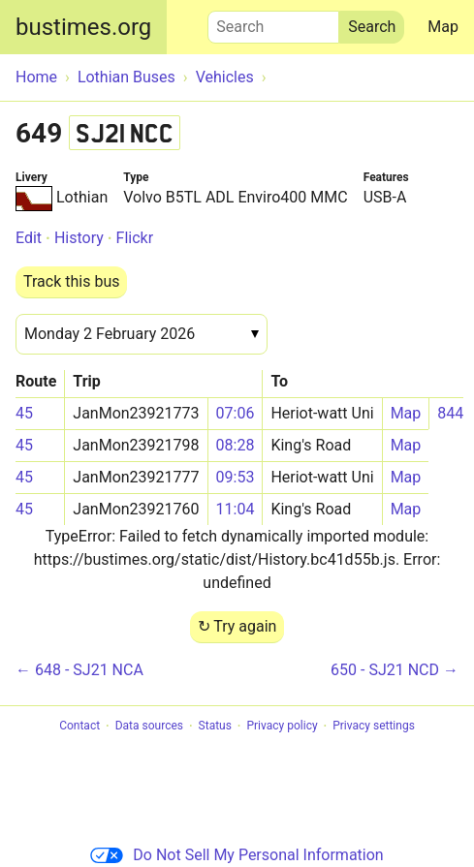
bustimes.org (83, 27)
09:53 (235, 477)
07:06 (235, 413)
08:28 (235, 445)
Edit (29, 238)
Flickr (135, 238)
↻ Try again (237, 626)
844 (450, 413)
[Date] (142, 334)
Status (215, 726)
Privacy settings (373, 726)
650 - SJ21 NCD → (394, 670)
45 (24, 413)
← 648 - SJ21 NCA (79, 670)
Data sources (149, 726)
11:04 (235, 509)
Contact (79, 726)
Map (442, 26)
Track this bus (71, 281)
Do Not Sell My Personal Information (236, 855)
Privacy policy (281, 726)
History (79, 238)
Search (273, 22)
